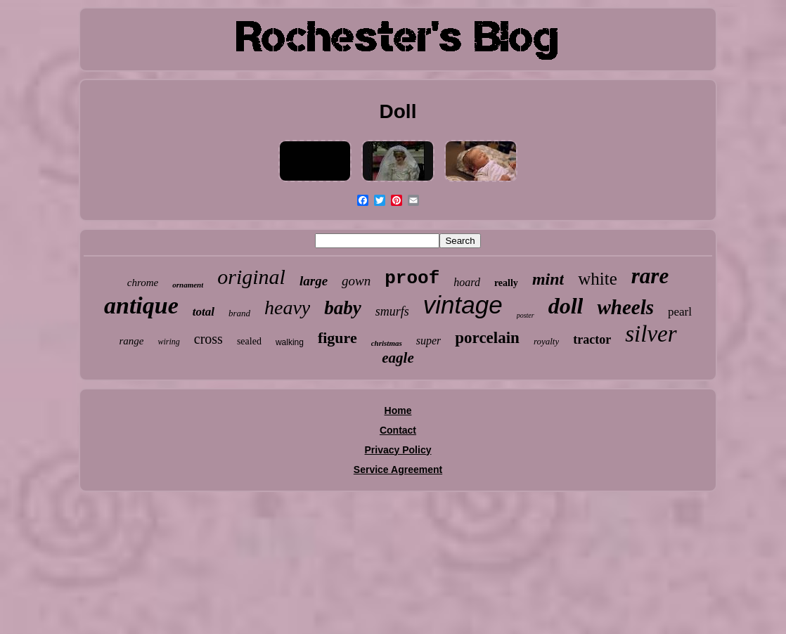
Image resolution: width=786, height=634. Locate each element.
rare (650, 276)
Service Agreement (398, 469)
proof (412, 278)
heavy (287, 307)
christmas (386, 343)
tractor (592, 339)
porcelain (487, 338)
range (131, 341)
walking (290, 342)
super (429, 341)
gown (356, 280)
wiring (168, 342)
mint (548, 279)
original (251, 276)
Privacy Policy (398, 449)
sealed (249, 341)
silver (650, 334)
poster (525, 315)
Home (398, 410)
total (203, 311)
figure (337, 338)
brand (239, 313)
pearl (680, 311)
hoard (466, 282)
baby (342, 307)
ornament (187, 284)
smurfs (392, 311)
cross (208, 339)
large (313, 280)
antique (141, 305)
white (597, 278)
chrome (142, 282)
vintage (463, 304)
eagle (397, 357)
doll (566, 305)
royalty (546, 341)
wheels (625, 307)
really (506, 283)
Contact (398, 430)
